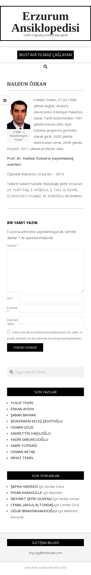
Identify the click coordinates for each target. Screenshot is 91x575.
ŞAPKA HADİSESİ (24, 486)
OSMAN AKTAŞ (23, 451)
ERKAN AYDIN (22, 408)
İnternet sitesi (12, 322)
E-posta (12, 310)
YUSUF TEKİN (22, 402)
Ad (10, 298)
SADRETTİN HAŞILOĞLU (31, 433)
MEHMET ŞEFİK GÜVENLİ (31, 498)
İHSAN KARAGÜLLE (26, 492)
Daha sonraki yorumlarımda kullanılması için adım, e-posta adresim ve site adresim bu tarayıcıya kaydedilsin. (45, 335)
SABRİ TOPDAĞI (24, 445)
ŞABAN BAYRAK (23, 415)
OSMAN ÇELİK (22, 427)
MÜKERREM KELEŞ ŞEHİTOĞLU (37, 421)
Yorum (12, 246)
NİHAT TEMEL (22, 457)
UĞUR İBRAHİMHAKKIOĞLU (34, 510)
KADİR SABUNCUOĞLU (29, 439)
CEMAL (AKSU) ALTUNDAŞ (32, 504)
